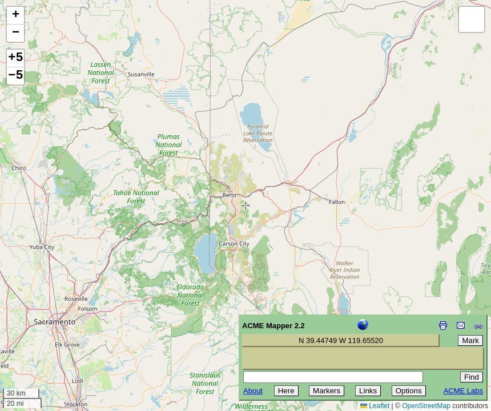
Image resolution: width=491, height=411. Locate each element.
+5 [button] (15, 58)
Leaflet (374, 406)
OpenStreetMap (426, 406)
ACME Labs (463, 390)
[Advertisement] (60, 330)
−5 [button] (15, 75)
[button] (15, 16)
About (253, 390)
